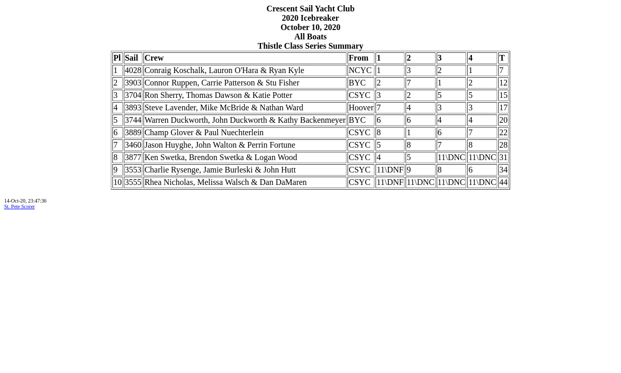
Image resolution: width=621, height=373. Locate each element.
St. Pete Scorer (19, 206)
